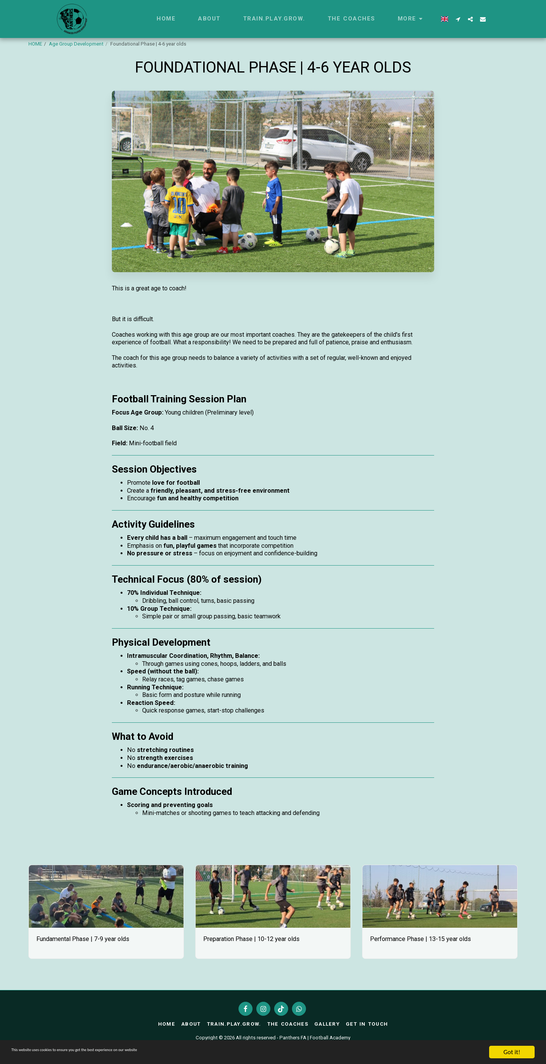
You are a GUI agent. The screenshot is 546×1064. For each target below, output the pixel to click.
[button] (458, 19)
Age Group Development (76, 44)
